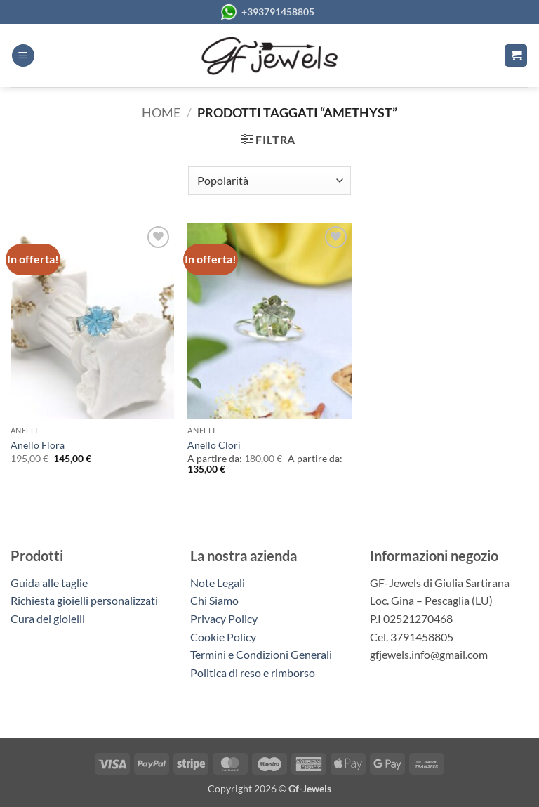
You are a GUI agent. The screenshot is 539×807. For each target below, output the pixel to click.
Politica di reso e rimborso (252, 672)
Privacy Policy (224, 618)
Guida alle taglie (51, 582)
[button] (23, 55)
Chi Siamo (214, 600)
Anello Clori (214, 445)
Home (161, 112)
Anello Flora (38, 445)
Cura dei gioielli (48, 618)
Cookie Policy (223, 636)
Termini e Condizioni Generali (261, 654)
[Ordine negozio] (269, 180)
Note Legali (217, 582)
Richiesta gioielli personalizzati (84, 600)
